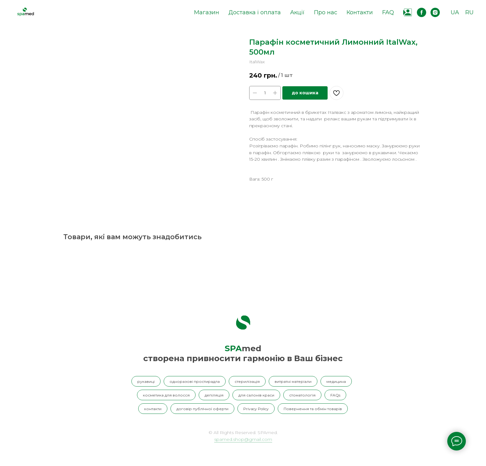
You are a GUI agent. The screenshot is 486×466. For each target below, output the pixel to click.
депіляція (214, 395)
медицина (336, 381)
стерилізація (247, 381)
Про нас (325, 12)
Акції (297, 12)
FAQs (335, 395)
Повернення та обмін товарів (313, 408)
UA (455, 12)
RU (469, 12)
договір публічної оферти (202, 408)
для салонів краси (256, 395)
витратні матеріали (293, 381)
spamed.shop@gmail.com (243, 439)
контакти (152, 408)
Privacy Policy (256, 408)
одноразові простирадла (195, 381)
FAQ (388, 12)
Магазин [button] (206, 12)
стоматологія (302, 395)
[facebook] (421, 12)
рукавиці (146, 381)
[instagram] (435, 12)
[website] (408, 12)
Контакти (360, 12)
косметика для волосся (166, 395)
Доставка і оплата (254, 12)
